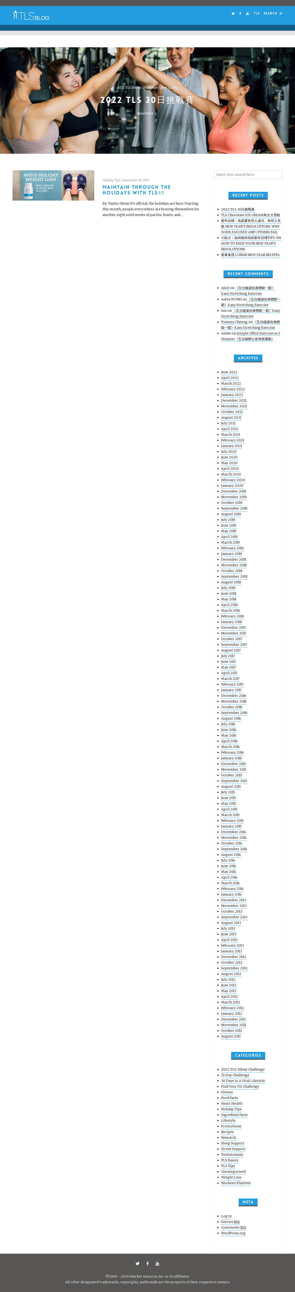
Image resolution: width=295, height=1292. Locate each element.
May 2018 (228, 599)
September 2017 (234, 644)
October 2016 (231, 707)
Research (228, 1137)
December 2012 (233, 957)
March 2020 (231, 474)
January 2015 (231, 826)
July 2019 (228, 520)
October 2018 (231, 571)
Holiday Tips (111, 180)
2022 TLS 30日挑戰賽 (147, 100)
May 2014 (228, 872)
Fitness (227, 1092)
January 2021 (231, 446)
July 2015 (228, 792)
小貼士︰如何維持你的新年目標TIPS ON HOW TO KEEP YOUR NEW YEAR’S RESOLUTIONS (251, 243)
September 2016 (234, 713)
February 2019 (232, 548)
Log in (226, 1216)
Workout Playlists (236, 1183)
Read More (147, 113)
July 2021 (228, 423)
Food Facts (229, 1098)
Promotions (231, 1126)
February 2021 (232, 440)
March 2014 (230, 883)
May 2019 (228, 531)
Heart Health (231, 1103)
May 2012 (229, 991)
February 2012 (232, 1008)
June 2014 (228, 866)
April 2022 (230, 378)
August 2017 (231, 650)
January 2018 (231, 622)
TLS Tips (228, 1166)
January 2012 (231, 1013)
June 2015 (228, 798)
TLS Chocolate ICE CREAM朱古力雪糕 (250, 215)
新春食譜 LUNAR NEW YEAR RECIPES (250, 255)
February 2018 (232, 616)
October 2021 (232, 412)
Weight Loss (231, 1177)
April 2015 (229, 809)
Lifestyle (228, 1120)
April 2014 (229, 877)
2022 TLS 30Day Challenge (137, 87)
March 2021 (230, 434)
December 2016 (233, 696)
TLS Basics (229, 1160)
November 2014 (233, 837)
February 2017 (232, 684)
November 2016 (234, 701)
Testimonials (232, 1154)
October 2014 (231, 843)
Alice (225, 288)
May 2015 (228, 803)
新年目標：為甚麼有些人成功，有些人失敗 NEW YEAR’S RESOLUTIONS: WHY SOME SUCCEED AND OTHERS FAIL (251, 226)
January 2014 (231, 894)
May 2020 (229, 463)
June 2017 (228, 661)
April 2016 (229, 741)
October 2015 (231, 775)
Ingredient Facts (234, 1115)
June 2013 (228, 934)
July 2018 (228, 588)
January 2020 (232, 485)
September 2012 (234, 968)
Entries (230, 1222)
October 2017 (231, 639)
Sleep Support (232, 1143)
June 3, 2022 (169, 87)
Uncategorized (233, 1171)
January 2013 (231, 951)
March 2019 (230, 542)
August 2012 (231, 974)
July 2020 (229, 451)
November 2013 (234, 906)
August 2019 (231, 514)
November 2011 (233, 1025)
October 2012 (232, 962)
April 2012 (229, 996)
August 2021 (231, 417)
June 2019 (228, 525)
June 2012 (229, 985)
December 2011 (233, 1019)
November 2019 (234, 497)
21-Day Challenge (235, 1075)
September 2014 (234, 849)
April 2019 (229, 537)
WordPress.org (233, 1233)
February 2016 (232, 752)
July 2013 (228, 928)
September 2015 (234, 781)
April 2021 (229, 429)
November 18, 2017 (136, 180)
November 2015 (233, 769)
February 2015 (232, 820)
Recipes (227, 1132)
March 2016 (230, 747)
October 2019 (231, 503)
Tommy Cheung (234, 322)
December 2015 (233, 764)
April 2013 (229, 940)
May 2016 (228, 735)
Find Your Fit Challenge (240, 1086)
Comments (233, 1227)
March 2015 (230, 815)
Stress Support (233, 1149)
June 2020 (229, 457)
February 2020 (233, 480)
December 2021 (233, 400)
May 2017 (228, 667)
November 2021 (234, 406)
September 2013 (234, 917)
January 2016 (231, 758)
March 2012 (230, 1002)
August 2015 (231, 786)
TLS (257, 13)
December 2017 (233, 627)
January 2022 (232, 395)
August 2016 (231, 718)
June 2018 (228, 593)
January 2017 (231, 690)
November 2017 (233, 633)
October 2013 (231, 911)
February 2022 (233, 389)
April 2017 (229, 673)
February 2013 (232, 945)
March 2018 (230, 610)
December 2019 (233, 491)
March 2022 (231, 383)
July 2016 (228, 724)
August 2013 (231, 923)
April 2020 (230, 468)
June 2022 (229, 372)
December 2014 (233, 832)
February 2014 (232, 889)
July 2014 (228, 860)
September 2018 (234, 576)
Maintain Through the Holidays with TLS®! (137, 190)
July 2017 (228, 656)
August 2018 (231, 582)
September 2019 (234, 508)
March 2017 (230, 679)
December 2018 (233, 559)
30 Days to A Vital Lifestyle (243, 1081)
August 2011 (231, 1036)
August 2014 (231, 855)
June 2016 (228, 730)
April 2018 (229, 605)
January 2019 (231, 554)
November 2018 (234, 565)
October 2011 (231, 1030)
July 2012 (228, 979)
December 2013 (233, 900)
